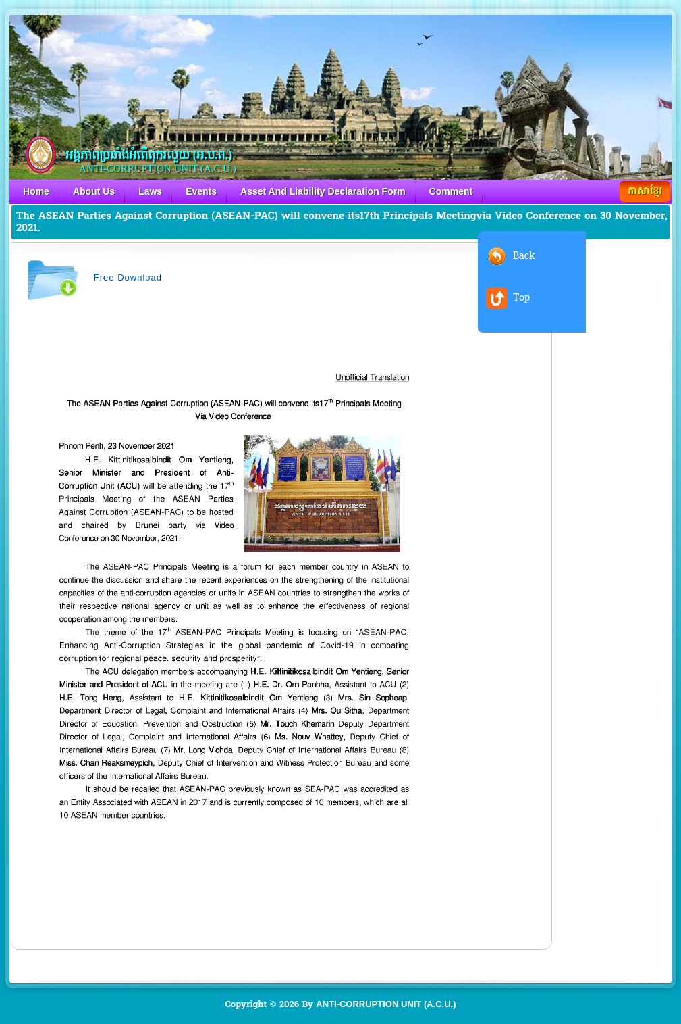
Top (521, 297)
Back (524, 255)
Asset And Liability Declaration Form (323, 191)
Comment (451, 191)
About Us (94, 191)
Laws (150, 191)
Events (201, 191)
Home (36, 191)
